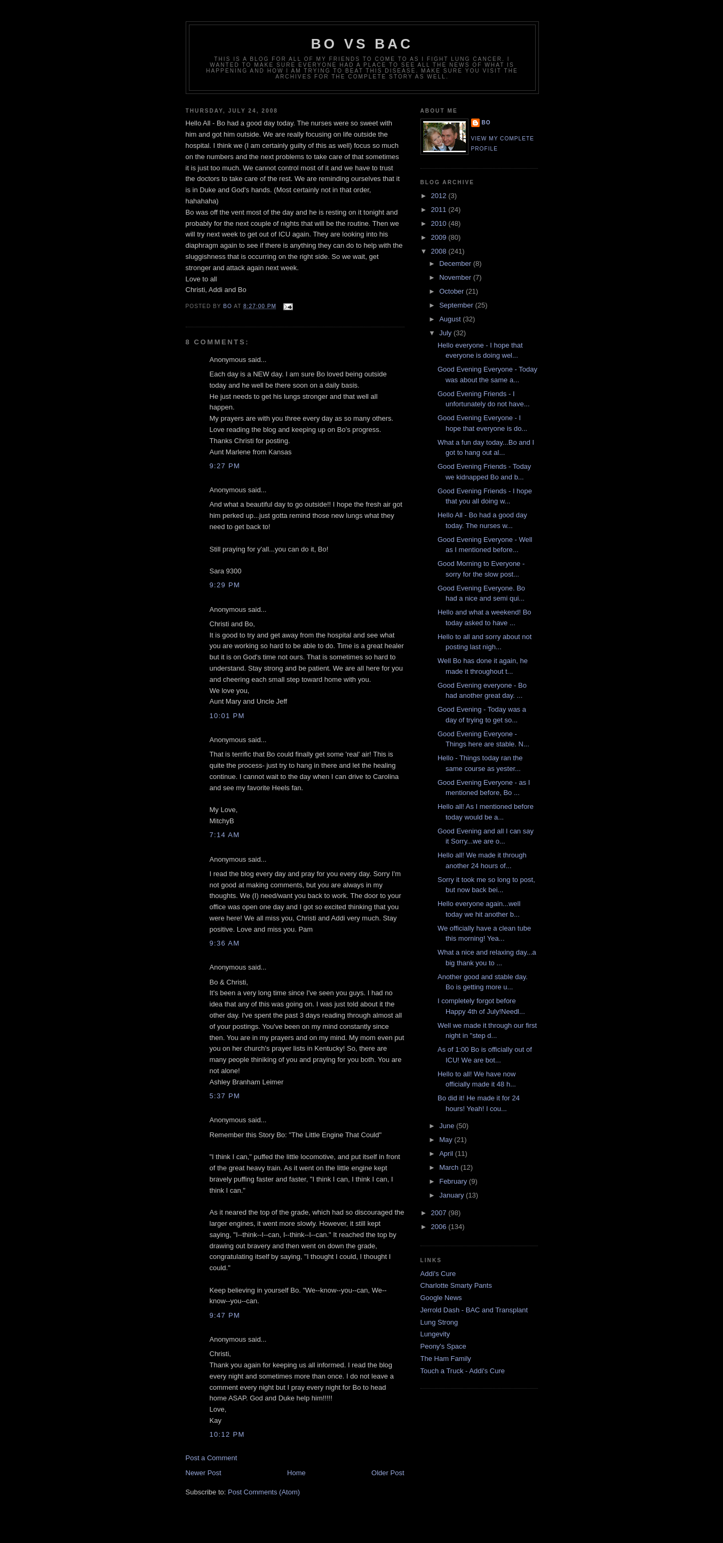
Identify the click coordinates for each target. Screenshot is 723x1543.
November (456, 277)
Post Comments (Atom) (264, 1492)
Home (296, 1473)
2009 (440, 237)
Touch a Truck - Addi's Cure (462, 1371)
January (452, 1195)
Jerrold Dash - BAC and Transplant (474, 1310)
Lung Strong (439, 1322)
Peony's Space (443, 1346)
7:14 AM (225, 835)
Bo (486, 122)
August (451, 319)
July (446, 333)
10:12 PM (227, 1434)
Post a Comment (211, 1458)
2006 (440, 1227)
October (452, 291)
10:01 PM (227, 716)
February (454, 1181)
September (457, 305)
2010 (440, 223)
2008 (440, 251)
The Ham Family (445, 1359)
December (456, 263)
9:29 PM (225, 585)
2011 (440, 210)
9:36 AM (225, 943)
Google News (441, 1298)
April (447, 1154)
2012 (440, 196)
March (449, 1167)
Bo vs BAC (362, 44)
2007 (440, 1213)
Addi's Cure (438, 1274)
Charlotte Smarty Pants (456, 1285)
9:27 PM (225, 466)
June (447, 1126)
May (446, 1140)
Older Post (387, 1473)
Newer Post (203, 1473)
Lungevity (435, 1334)
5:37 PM (225, 1096)
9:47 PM (225, 1315)
